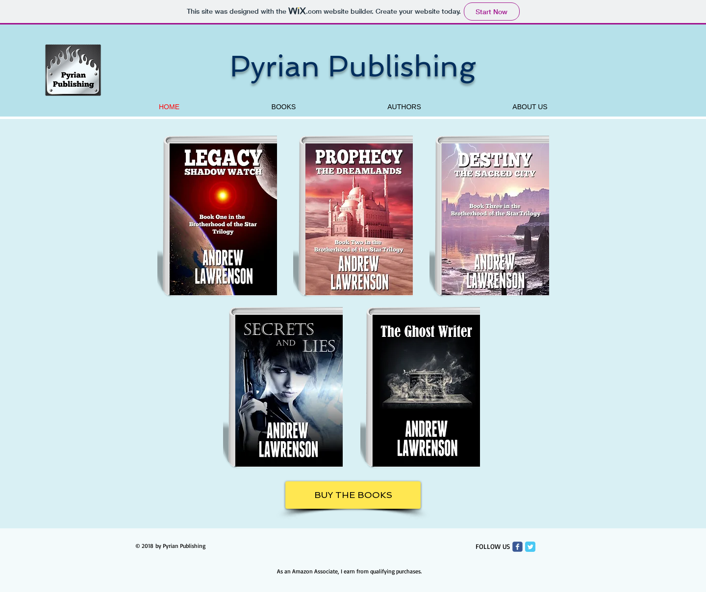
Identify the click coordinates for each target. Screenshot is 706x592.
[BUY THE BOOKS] (353, 495)
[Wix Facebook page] (517, 547)
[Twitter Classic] (530, 547)
